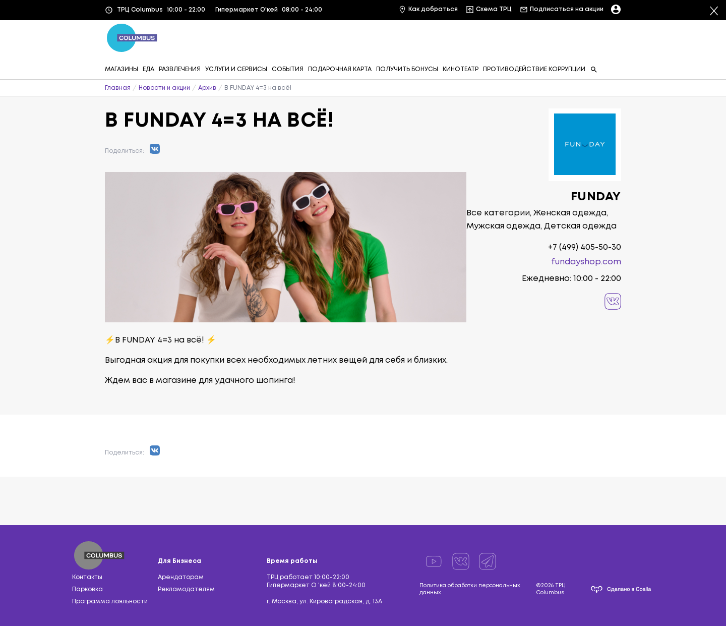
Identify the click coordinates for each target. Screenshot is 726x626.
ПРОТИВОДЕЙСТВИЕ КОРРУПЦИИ (534, 69)
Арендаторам (181, 577)
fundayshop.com (586, 262)
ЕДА (148, 69)
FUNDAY (596, 197)
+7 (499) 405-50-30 (584, 247)
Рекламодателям (186, 589)
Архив (207, 88)
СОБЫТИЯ (288, 69)
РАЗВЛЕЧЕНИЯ (180, 69)
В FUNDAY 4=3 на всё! (257, 88)
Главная (118, 88)
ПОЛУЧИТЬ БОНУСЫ (407, 69)
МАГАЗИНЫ (121, 69)
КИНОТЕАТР (460, 69)
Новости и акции (164, 88)
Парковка (87, 589)
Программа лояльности (110, 601)
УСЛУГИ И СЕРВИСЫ (236, 69)
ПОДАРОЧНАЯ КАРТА (340, 69)
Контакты (87, 577)
